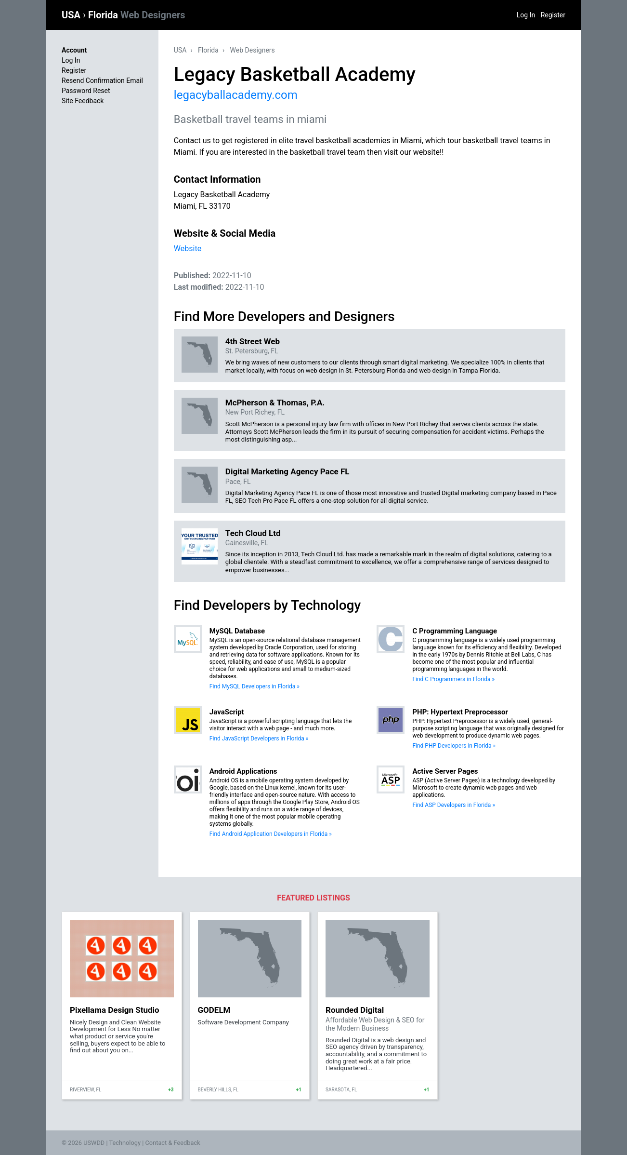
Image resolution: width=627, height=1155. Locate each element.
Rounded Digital (355, 1010)
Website (187, 248)
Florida (136, 15)
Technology (125, 1142)
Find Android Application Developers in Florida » (270, 834)
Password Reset (86, 90)
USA (72, 15)
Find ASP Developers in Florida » (453, 805)
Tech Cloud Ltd (253, 533)
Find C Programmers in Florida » (453, 679)
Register (553, 15)
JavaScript (226, 712)
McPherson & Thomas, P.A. (275, 402)
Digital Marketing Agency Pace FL (287, 471)
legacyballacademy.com (236, 95)
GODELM (214, 1010)
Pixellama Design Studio (114, 1010)
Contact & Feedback (172, 1142)
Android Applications (243, 771)
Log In (526, 15)
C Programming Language (454, 631)
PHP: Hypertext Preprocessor (460, 712)
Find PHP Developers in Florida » (454, 745)
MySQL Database (237, 631)
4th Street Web (252, 341)
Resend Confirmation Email (102, 80)
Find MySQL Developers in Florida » (254, 686)
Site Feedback (83, 101)
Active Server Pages (445, 771)
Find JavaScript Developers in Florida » (258, 738)
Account (74, 50)
